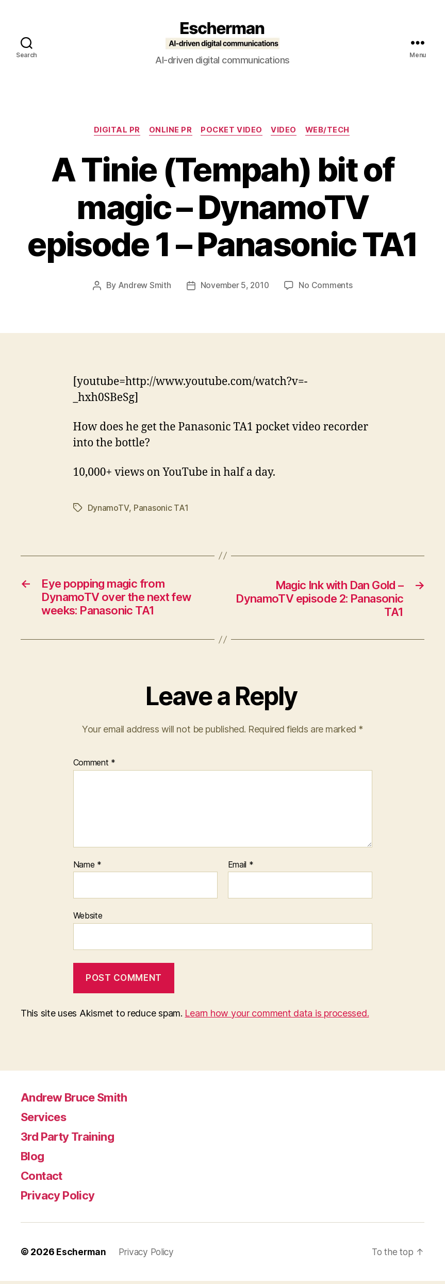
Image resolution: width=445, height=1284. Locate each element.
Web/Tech (332, 131)
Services (46, 1119)
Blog (33, 1159)
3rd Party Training (72, 1139)
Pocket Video (232, 131)
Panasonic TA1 (160, 509)
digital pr (113, 131)
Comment (94, 766)
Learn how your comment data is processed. (277, 1016)
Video (286, 131)
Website (88, 919)
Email (241, 868)
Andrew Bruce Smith (79, 1100)
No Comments (327, 286)
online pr (168, 131)
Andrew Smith (143, 286)
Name (87, 868)
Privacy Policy (61, 1198)
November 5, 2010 (235, 286)
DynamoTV (108, 509)
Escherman (81, 1254)
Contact (44, 1178)
